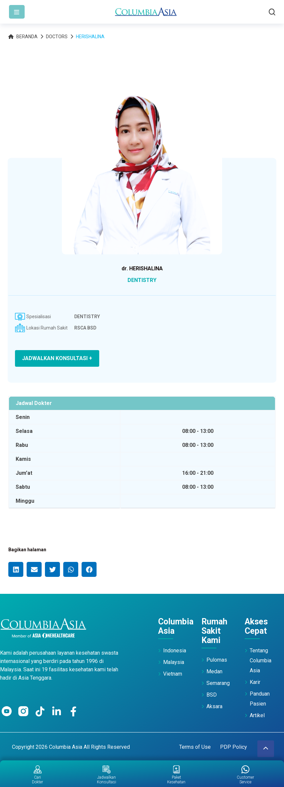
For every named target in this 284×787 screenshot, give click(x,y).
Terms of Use (195, 747)
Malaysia (173, 662)
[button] (15, 569)
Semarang (218, 683)
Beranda (23, 36)
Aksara (214, 706)
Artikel (257, 715)
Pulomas (216, 660)
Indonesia (174, 650)
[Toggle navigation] (17, 12)
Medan (214, 671)
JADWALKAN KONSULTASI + (57, 358)
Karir (255, 682)
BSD (211, 695)
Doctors (57, 36)
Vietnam (172, 674)
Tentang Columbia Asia (260, 660)
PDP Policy (233, 747)
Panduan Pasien (260, 699)
